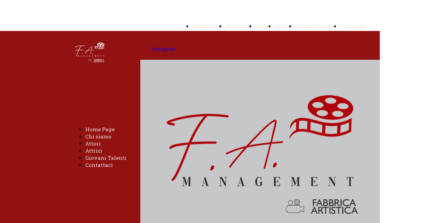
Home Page (207, 26)
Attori (263, 26)
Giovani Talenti (315, 26)
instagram (164, 49)
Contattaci (353, 26)
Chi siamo (238, 26)
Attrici (282, 26)
